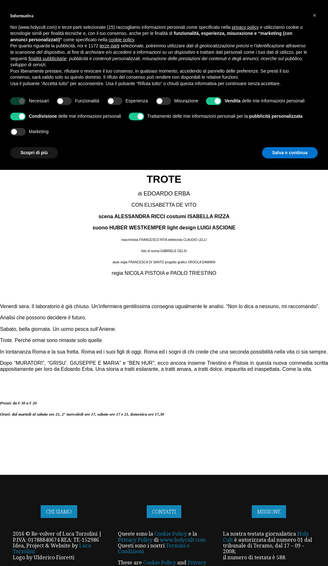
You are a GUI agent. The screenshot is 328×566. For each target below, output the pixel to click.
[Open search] (315, 48)
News (241, 73)
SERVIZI (173, 20)
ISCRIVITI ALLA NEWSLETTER (35, 4)
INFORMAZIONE (140, 20)
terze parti (109, 441)
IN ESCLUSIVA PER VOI (258, 20)
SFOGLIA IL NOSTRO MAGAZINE (192, 4)
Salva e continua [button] (290, 548)
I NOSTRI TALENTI (207, 20)
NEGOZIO (106, 20)
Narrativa (99, 73)
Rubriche (163, 73)
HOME (83, 20)
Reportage (132, 73)
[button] (314, 411)
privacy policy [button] (245, 423)
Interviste (66, 73)
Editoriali (264, 73)
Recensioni (194, 73)
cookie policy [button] (121, 435)
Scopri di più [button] (34, 548)
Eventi (221, 73)
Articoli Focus (28, 73)
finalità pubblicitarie (48, 454)
